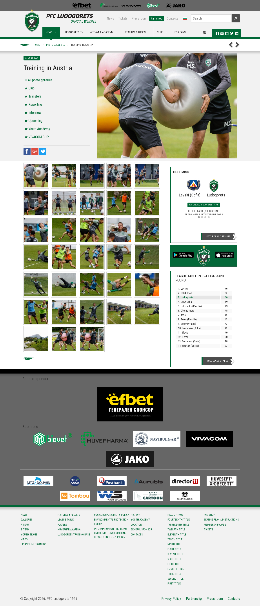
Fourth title (175, 568)
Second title (175, 578)
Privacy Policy (171, 599)
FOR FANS (180, 32)
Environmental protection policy (111, 521)
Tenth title (174, 539)
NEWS (49, 32)
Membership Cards (215, 524)
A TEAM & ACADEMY (101, 32)
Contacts (172, 18)
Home (37, 45)
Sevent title (175, 554)
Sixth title (174, 559)
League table (66, 519)
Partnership (194, 599)
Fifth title (174, 564)
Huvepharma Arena (69, 529)
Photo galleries (55, 45)
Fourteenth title (178, 519)
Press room (139, 18)
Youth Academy (140, 519)
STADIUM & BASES (135, 32)
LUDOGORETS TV (73, 32)
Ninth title (174, 544)
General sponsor (141, 529)
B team (25, 529)
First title (174, 583)
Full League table (217, 360)
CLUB (160, 32)
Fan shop (156, 18)
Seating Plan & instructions (221, 519)
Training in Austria (82, 45)
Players (62, 524)
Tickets (122, 18)
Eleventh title (176, 534)
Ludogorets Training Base (74, 534)
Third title (174, 573)
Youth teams (29, 534)
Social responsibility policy (111, 514)
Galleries (26, 519)
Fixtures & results (69, 514)
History (136, 514)
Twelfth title (176, 529)
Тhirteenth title (178, 524)
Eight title (174, 549)
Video (24, 539)
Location (136, 524)
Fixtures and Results (218, 236)
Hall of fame (175, 514)
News (110, 18)
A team (25, 524)
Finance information (34, 544)
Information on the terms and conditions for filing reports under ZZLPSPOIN (110, 533)
